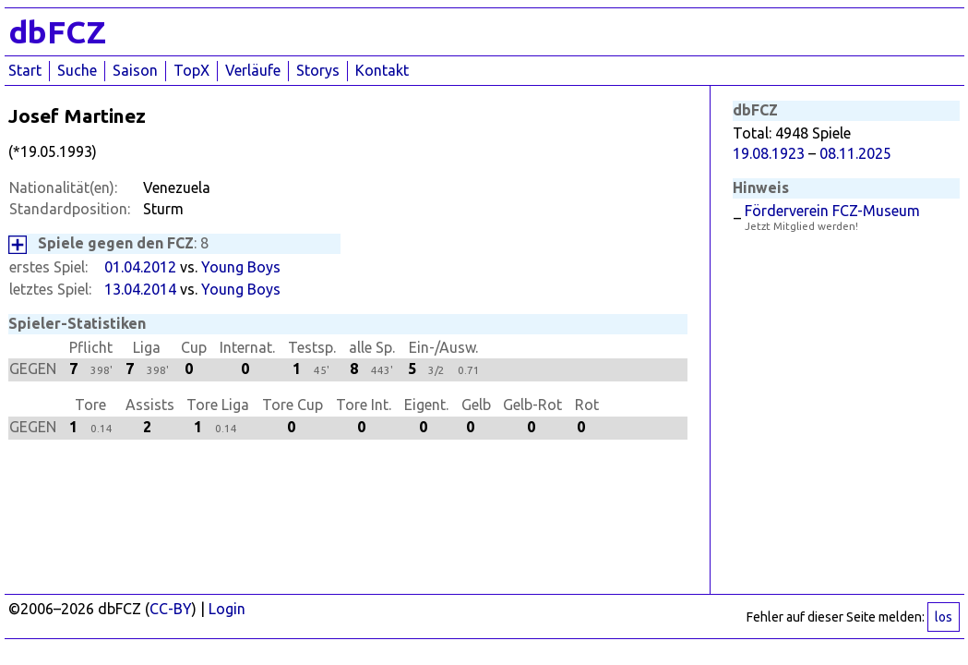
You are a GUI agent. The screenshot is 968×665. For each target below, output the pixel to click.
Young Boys (241, 267)
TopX (191, 70)
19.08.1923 (769, 153)
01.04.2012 (140, 267)
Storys (318, 70)
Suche (77, 70)
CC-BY (170, 608)
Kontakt (382, 70)
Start (25, 70)
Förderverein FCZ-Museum (832, 210)
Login (227, 608)
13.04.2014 (140, 289)
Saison (135, 70)
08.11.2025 (855, 153)
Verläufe (253, 70)
